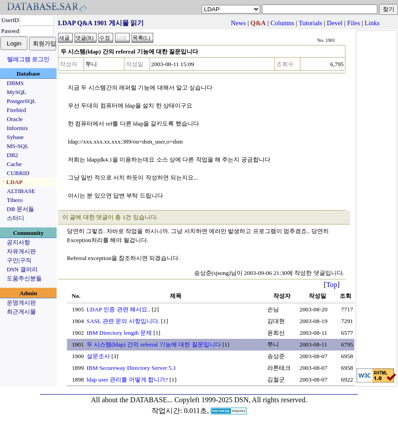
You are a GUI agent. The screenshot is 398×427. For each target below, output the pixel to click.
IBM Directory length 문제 (119, 332)
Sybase (15, 137)
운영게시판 (21, 302)
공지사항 (18, 242)
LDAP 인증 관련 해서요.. (118, 309)
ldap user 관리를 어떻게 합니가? (127, 379)
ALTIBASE (21, 191)
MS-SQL (18, 146)
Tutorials (310, 23)
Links (372, 23)
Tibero (14, 200)
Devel (335, 23)
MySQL (17, 92)
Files (353, 23)
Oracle (15, 119)
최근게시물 (21, 311)
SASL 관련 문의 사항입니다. (123, 321)
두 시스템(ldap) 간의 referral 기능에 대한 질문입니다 (154, 344)
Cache (14, 164)
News (238, 23)
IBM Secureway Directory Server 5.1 (132, 367)
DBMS (15, 83)
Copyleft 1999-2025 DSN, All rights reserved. (240, 400)
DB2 (12, 155)
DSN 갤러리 (22, 269)
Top (331, 284)
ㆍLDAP (11, 182)
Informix (17, 128)
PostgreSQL (21, 101)
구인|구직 (19, 260)
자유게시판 (21, 251)
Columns (282, 23)
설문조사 (98, 356)
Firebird (16, 110)
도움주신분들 (24, 278)
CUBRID (18, 173)
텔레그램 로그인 (28, 59)
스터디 (15, 218)
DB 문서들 (20, 209)
